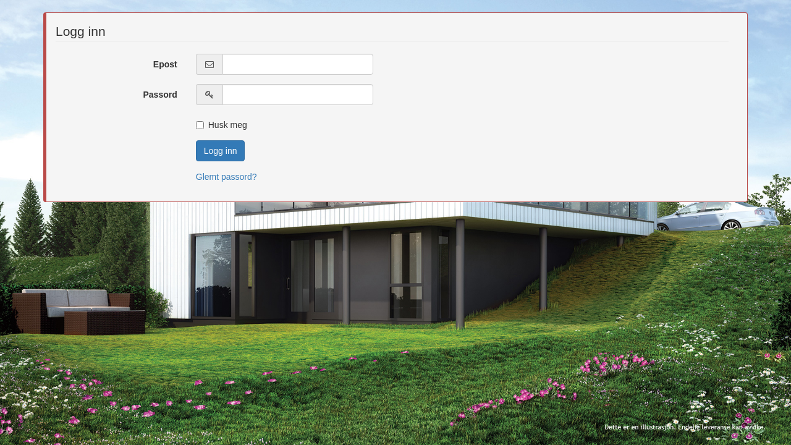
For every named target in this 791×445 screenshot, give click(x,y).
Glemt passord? (226, 177)
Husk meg (221, 125)
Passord (160, 95)
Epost (165, 64)
